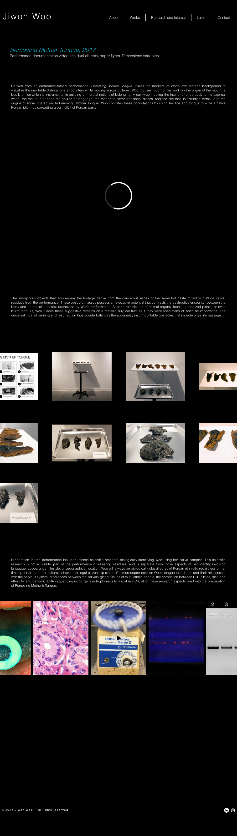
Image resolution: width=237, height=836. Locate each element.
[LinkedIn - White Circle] (226, 810)
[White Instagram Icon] (233, 810)
